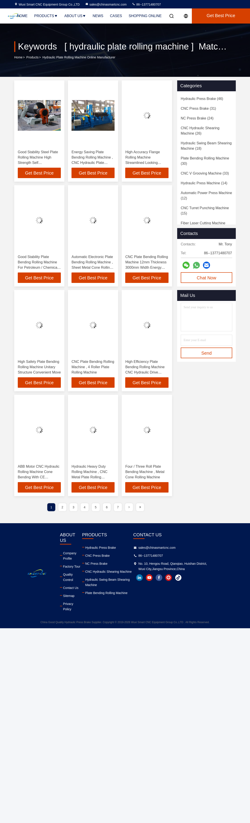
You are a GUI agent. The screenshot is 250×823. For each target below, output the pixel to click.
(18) (206, 145)
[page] (129, 508)
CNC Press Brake (111, 556)
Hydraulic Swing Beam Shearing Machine (127, 580)
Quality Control (78, 564)
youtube (177, 578)
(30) (205, 160)
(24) (197, 118)
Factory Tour (76, 556)
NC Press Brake (110, 564)
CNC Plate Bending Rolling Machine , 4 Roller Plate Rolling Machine (92, 367)
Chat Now (206, 277)
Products (46, 16)
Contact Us (75, 572)
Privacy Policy (77, 588)
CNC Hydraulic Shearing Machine (122, 572)
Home (22, 16)
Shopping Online (145, 16)
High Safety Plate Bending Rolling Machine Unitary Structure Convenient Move (39, 367)
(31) (198, 108)
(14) (204, 183)
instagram (196, 578)
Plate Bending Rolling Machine (120, 588)
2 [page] (62, 508)
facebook (186, 578)
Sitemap (73, 580)
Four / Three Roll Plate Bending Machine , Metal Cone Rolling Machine (144, 472)
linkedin (167, 578)
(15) (205, 210)
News (98, 16)
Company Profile (79, 548)
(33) (205, 173)
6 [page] (107, 508)
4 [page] (84, 508)
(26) (200, 130)
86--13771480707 (146, 4)
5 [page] (96, 508)
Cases (116, 16)
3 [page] (73, 508)
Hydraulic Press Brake (114, 548)
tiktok (206, 578)
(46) (202, 99)
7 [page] (118, 508)
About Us (75, 16)
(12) (206, 195)
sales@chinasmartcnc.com (106, 4)
